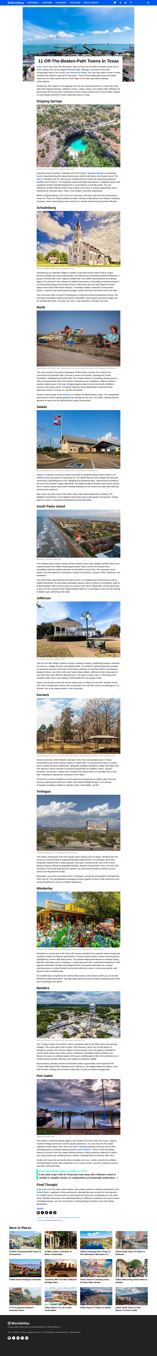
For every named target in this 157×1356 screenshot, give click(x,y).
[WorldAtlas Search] (148, 2)
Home (10, 1332)
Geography (61, 3)
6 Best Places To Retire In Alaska (95, 1308)
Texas (39, 67)
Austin (40, 176)
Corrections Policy (62, 1332)
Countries (47, 3)
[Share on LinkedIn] (54, 1212)
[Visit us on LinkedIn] (26, 1338)
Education (75, 3)
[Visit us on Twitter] (18, 1338)
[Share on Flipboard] (38, 1212)
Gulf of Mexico (84, 1150)
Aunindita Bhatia (41, 1220)
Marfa (67, 395)
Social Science (91, 3)
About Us (37, 1332)
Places (60, 1220)
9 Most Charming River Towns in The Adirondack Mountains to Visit (95, 1254)
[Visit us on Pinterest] (22, 1338)
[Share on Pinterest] (50, 1212)
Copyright (30, 1332)
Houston (74, 73)
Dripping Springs (96, 173)
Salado (40, 475)
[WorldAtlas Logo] (17, 3)
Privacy (23, 1332)
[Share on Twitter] (46, 1212)
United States (43, 1192)
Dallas (84, 73)
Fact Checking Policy (48, 1332)
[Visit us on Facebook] (13, 1338)
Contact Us (16, 1332)
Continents (33, 3)
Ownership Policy (75, 1332)
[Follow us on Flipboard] (9, 1338)
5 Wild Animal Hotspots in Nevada (25, 1279)
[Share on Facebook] (42, 1212)
